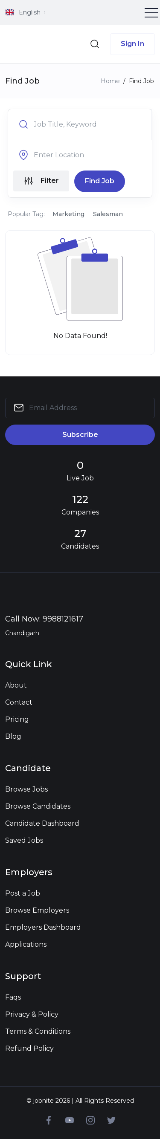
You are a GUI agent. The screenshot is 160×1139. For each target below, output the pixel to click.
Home (110, 81)
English (24, 12)
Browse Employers (37, 910)
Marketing (68, 214)
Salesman (108, 214)
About (16, 685)
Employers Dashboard (43, 927)
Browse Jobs (26, 789)
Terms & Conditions (37, 1031)
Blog (13, 736)
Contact (18, 702)
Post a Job (22, 893)
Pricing (17, 719)
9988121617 (63, 619)
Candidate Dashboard (42, 823)
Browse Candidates (37, 806)
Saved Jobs (24, 840)
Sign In (132, 44)
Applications (26, 944)
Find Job (99, 181)
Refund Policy (29, 1048)
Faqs (13, 997)
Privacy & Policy (31, 1014)
